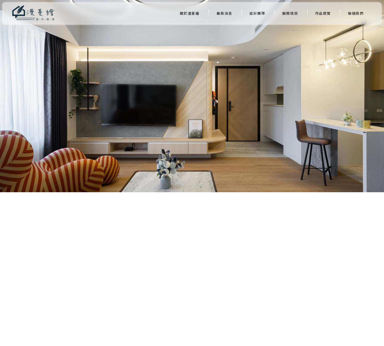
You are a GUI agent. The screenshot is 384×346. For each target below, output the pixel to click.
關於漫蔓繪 (189, 13)
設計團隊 (257, 13)
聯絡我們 (356, 13)
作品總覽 (323, 13)
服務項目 (290, 13)
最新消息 (224, 13)
